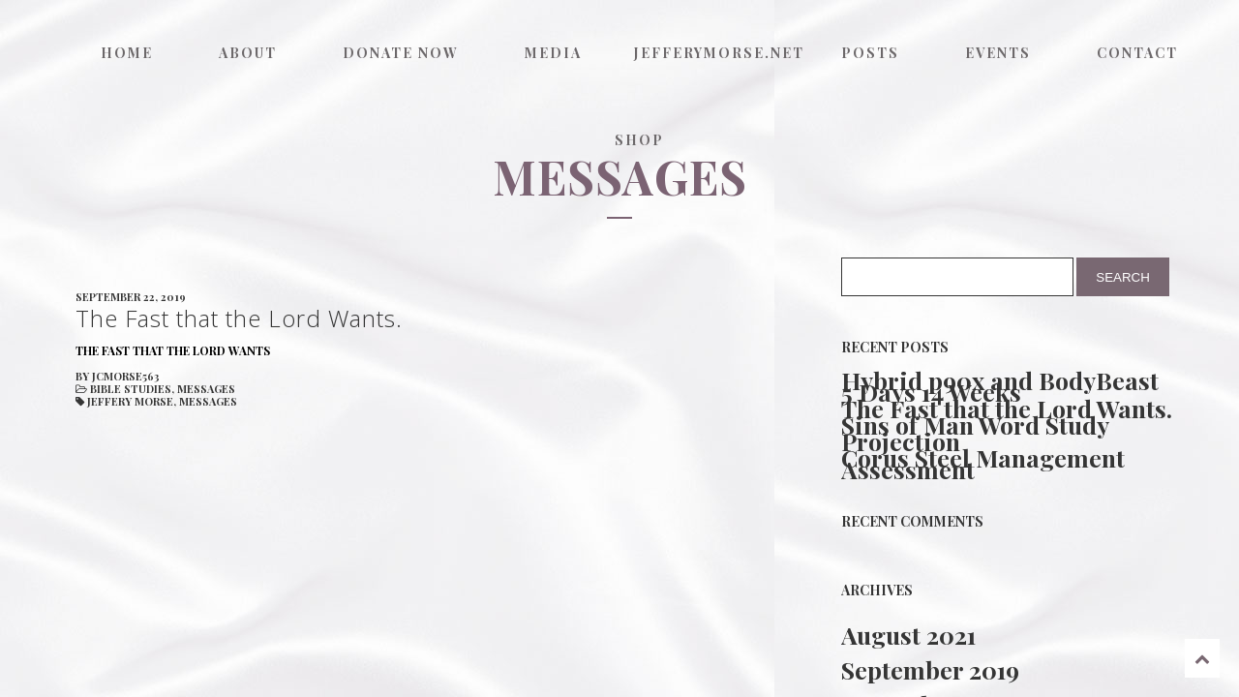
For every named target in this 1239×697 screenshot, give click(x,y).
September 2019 (930, 669)
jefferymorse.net (716, 53)
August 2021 (908, 635)
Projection (900, 441)
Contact (1137, 53)
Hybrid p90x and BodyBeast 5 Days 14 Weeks (1000, 386)
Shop (639, 140)
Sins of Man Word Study (975, 425)
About (248, 53)
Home (127, 53)
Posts (870, 53)
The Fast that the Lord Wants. (1006, 408)
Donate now (401, 53)
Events (998, 53)
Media (553, 53)
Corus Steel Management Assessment (983, 463)
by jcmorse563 (118, 376)
